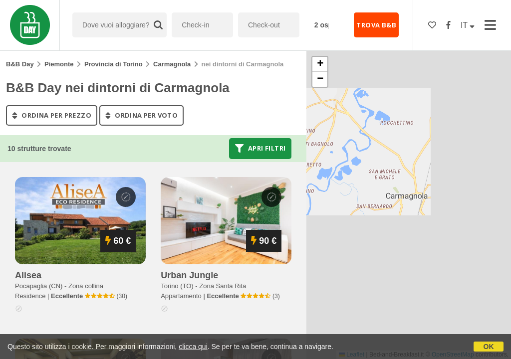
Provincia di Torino (113, 64)
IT (468, 25)
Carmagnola (172, 64)
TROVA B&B (376, 24)
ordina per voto (141, 115)
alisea (28, 275)
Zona (222, 286)
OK (489, 347)
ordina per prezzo (51, 115)
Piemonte (59, 64)
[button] (319, 64)
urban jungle (189, 275)
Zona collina (85, 286)
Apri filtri (260, 148)
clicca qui (193, 347)
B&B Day (20, 64)
